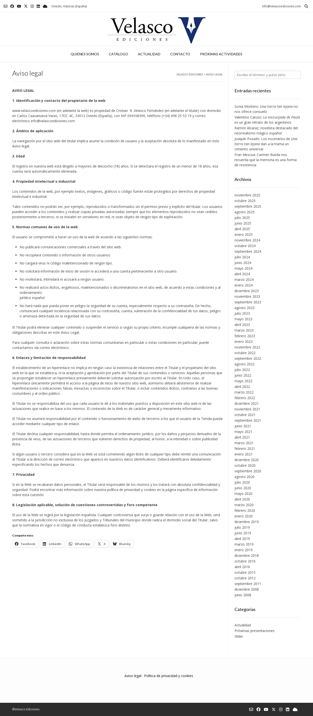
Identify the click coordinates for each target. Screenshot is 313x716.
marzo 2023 (244, 330)
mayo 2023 (243, 319)
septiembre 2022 (248, 358)
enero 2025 (244, 234)
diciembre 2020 (247, 459)
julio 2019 (242, 527)
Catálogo (118, 54)
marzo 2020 (244, 504)
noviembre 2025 (247, 195)
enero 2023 (244, 341)
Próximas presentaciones (255, 630)
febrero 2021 (245, 448)
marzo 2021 (244, 443)
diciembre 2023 (247, 290)
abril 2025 (242, 229)
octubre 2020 (245, 465)
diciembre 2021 (247, 403)
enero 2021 (244, 454)
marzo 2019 (244, 544)
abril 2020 (242, 499)
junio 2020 (243, 488)
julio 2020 (242, 482)
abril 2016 (242, 566)
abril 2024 (242, 274)
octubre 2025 (245, 200)
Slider (239, 636)
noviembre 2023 (247, 296)
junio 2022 (243, 375)
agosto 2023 (245, 307)
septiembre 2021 (248, 420)
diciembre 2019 (247, 521)
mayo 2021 (243, 431)
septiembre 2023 (248, 302)
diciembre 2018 (247, 555)
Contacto (180, 54)
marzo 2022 (244, 392)
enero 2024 (244, 285)
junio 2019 (243, 533)
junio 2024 (243, 262)
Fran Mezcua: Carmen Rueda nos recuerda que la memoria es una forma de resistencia (266, 159)
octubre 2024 (245, 245)
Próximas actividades (221, 54)
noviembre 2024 (247, 240)
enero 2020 (244, 516)
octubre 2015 (245, 572)
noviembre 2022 (247, 347)
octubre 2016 (245, 561)
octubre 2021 (245, 414)
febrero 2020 (245, 510)
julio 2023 (242, 313)
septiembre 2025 (248, 206)
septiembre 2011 (248, 583)
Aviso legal (132, 675)
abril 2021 (242, 437)
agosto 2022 (245, 364)
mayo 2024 (243, 268)
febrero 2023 (245, 336)
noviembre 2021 (247, 409)
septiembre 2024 (248, 251)
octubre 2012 (245, 578)
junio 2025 (243, 223)
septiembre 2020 (248, 471)
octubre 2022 (245, 352)
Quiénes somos (85, 54)
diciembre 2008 (247, 589)
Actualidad (149, 54)
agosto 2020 (245, 476)
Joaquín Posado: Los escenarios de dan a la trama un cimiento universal (266, 143)
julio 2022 (242, 369)
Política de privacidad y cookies (168, 675)
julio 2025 (242, 217)
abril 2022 (242, 386)
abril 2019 (242, 538)
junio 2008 (243, 595)
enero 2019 (244, 550)
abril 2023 (242, 324)
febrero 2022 (245, 397)
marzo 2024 (244, 279)
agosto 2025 (245, 212)
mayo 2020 (243, 493)
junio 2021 (243, 426)
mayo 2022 (243, 381)
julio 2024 (242, 257)
